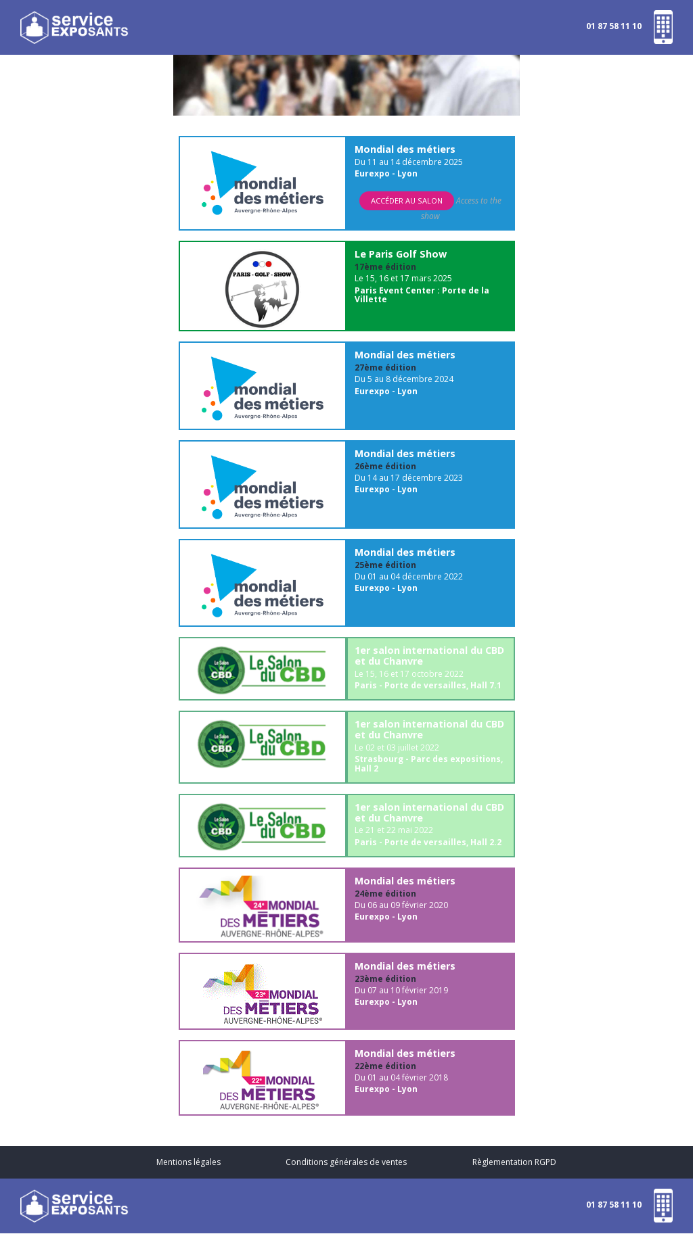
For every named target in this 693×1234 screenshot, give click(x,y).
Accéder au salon (407, 200)
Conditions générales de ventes (346, 1162)
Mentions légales (188, 1162)
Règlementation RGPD (514, 1162)
